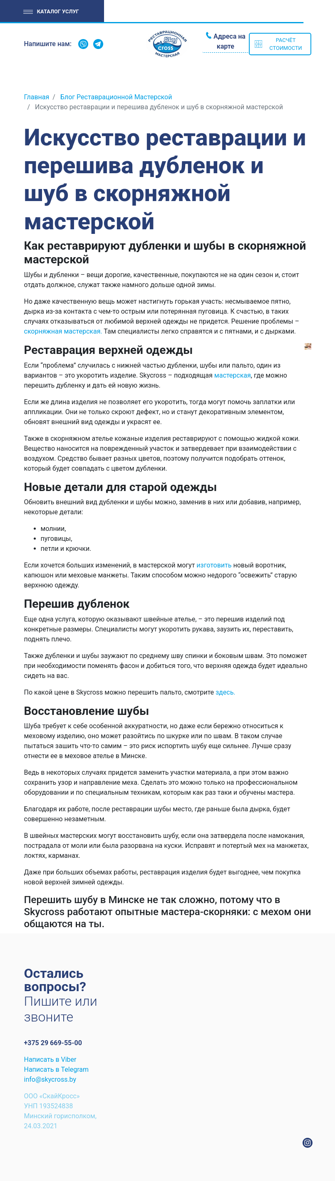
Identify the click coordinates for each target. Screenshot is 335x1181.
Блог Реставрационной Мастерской (116, 97)
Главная (37, 97)
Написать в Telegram (56, 1069)
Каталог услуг (58, 11)
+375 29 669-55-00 (53, 1043)
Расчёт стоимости (285, 44)
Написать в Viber (50, 1059)
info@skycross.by (50, 1079)
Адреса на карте (229, 41)
